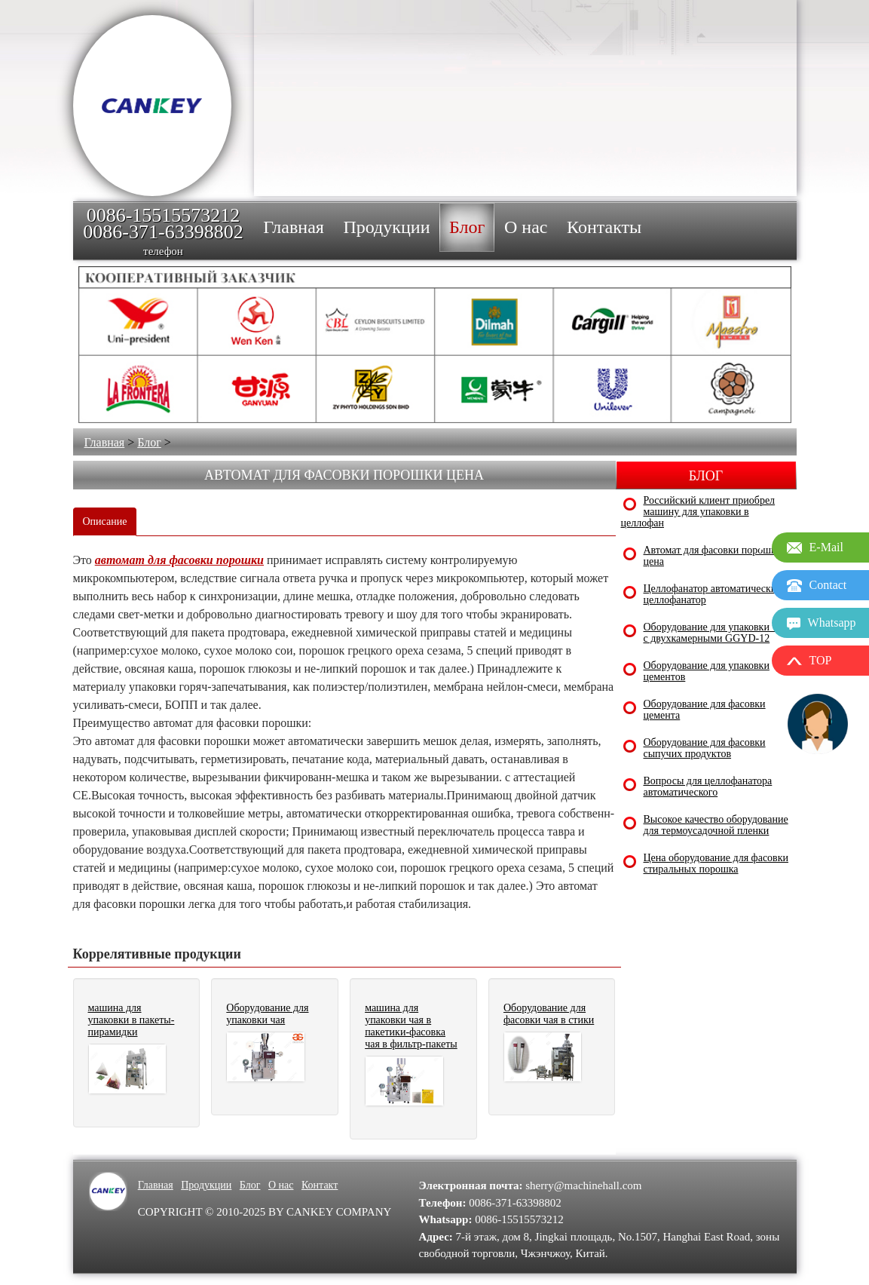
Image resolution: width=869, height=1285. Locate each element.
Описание (105, 521)
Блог (149, 442)
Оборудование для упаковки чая (267, 1014)
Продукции (206, 1185)
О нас (281, 1185)
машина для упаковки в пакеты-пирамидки (131, 1020)
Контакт (319, 1185)
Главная (104, 442)
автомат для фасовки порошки (179, 560)
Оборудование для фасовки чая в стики (548, 1014)
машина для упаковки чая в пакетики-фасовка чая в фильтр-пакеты (411, 1026)
